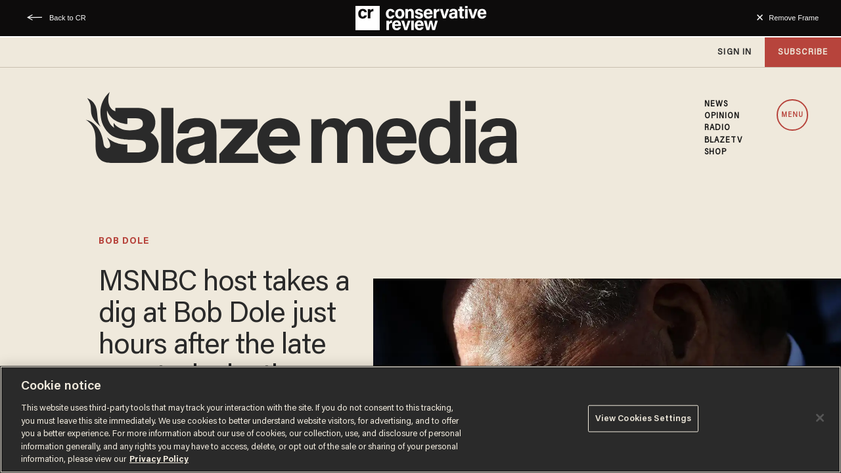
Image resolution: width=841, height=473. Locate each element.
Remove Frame (794, 18)
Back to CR (67, 18)
